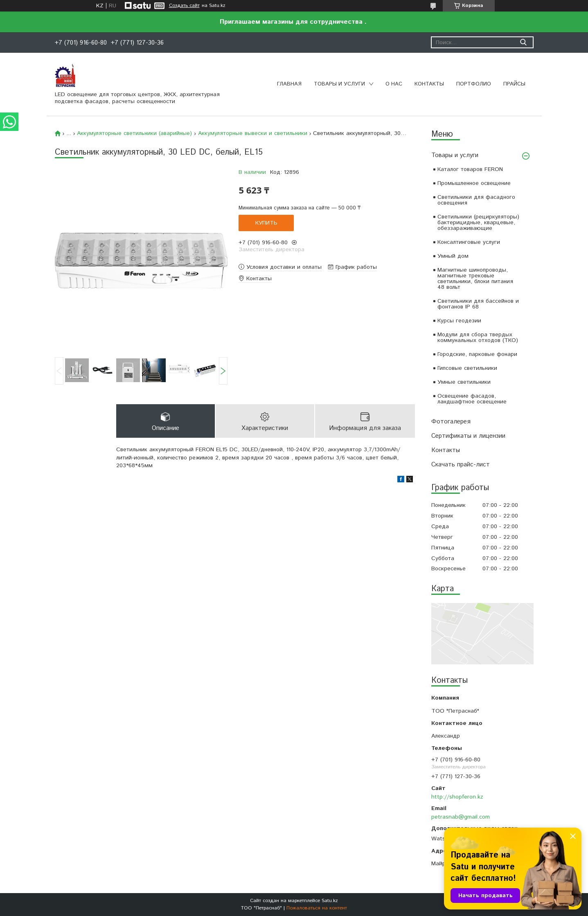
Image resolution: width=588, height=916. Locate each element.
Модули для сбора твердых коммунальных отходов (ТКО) (477, 337)
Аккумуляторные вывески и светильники (252, 133)
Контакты (429, 84)
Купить (266, 223)
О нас (393, 84)
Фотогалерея (451, 421)
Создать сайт (184, 6)
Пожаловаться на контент (316, 908)
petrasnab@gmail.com (460, 817)
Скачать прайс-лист (460, 464)
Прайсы (514, 84)
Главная (289, 84)
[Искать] (523, 42)
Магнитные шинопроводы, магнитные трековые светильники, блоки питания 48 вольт (475, 278)
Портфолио (473, 84)
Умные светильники (464, 382)
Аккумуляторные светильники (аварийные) (134, 133)
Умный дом (453, 256)
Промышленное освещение (474, 183)
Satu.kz (330, 900)
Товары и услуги (339, 84)
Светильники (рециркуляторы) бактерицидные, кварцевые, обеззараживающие (478, 222)
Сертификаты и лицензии (468, 436)
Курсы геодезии (459, 321)
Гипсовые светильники (467, 368)
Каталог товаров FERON (470, 169)
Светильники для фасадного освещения (476, 200)
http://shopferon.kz (457, 797)
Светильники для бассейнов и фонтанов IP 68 (478, 304)
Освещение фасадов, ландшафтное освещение (472, 399)
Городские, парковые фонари (477, 354)
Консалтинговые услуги (468, 242)
